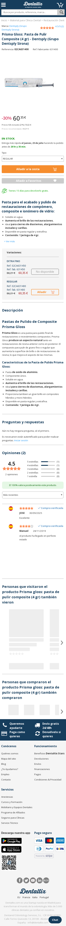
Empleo (5, 774)
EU (18, 897)
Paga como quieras (17, 734)
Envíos (37, 763)
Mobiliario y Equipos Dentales (16, 807)
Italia (34, 897)
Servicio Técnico (9, 822)
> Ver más (9, 241)
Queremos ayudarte (17, 726)
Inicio (4, 20)
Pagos (37, 774)
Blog (3, 763)
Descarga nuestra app (15, 832)
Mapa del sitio (8, 758)
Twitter (26, 880)
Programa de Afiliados (13, 812)
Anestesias (7, 796)
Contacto (6, 779)
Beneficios (49, 753)
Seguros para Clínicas (12, 817)
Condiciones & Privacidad (47, 779)
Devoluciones (41, 758)
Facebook (20, 880)
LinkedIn (40, 880)
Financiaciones (42, 769)
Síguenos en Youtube (33, 880)
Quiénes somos (9, 753)
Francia (26, 897)
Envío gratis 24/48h (50, 726)
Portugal (44, 897)
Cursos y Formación (11, 802)
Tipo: (4, 152)
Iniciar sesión (21, 440)
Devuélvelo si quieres (51, 734)
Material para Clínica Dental (25, 20)
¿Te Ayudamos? (9, 769)
